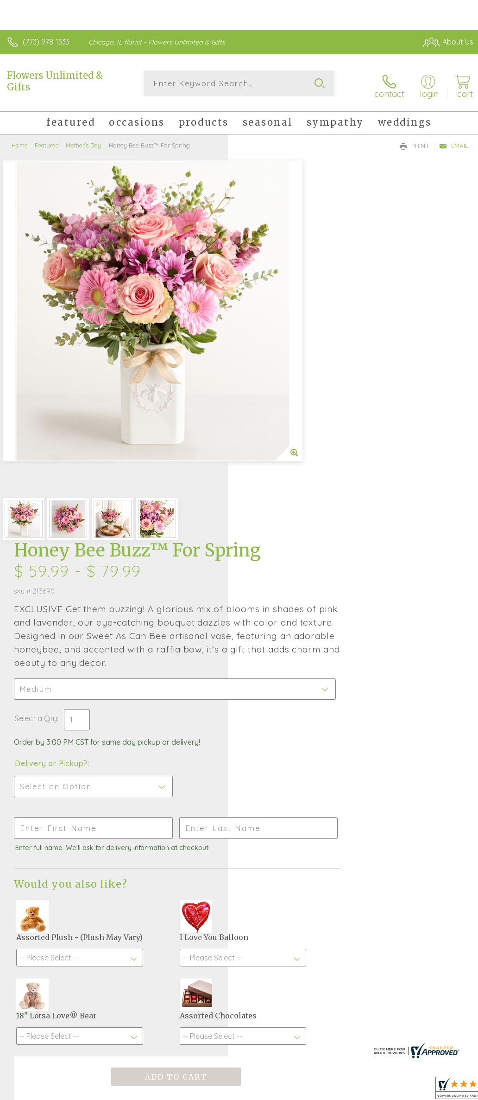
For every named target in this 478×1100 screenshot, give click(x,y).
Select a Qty (264, 377)
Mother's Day (83, 141)
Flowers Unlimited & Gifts (55, 81)
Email (453, 142)
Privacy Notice (316, 1035)
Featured (47, 141)
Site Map (439, 1035)
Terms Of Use (261, 1035)
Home (20, 141)
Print (414, 142)
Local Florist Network (382, 1035)
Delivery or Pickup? (279, 422)
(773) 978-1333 (46, 41)
